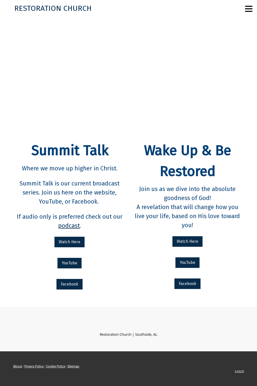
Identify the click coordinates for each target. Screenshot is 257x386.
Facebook (69, 284)
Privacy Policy (34, 366)
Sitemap (73, 366)
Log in (239, 371)
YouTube (69, 263)
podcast (69, 225)
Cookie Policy (55, 366)
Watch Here (69, 241)
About (17, 366)
